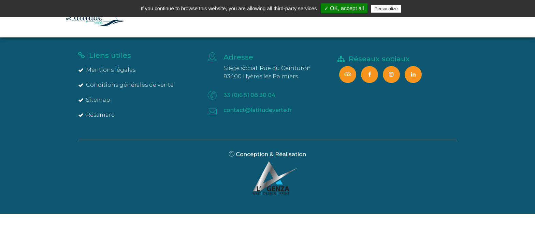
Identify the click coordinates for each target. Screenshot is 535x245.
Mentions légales (106, 70)
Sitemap (94, 100)
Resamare (96, 115)
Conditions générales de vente (126, 85)
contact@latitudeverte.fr (257, 110)
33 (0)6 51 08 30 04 (249, 95)
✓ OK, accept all (344, 8)
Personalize (386, 8)
